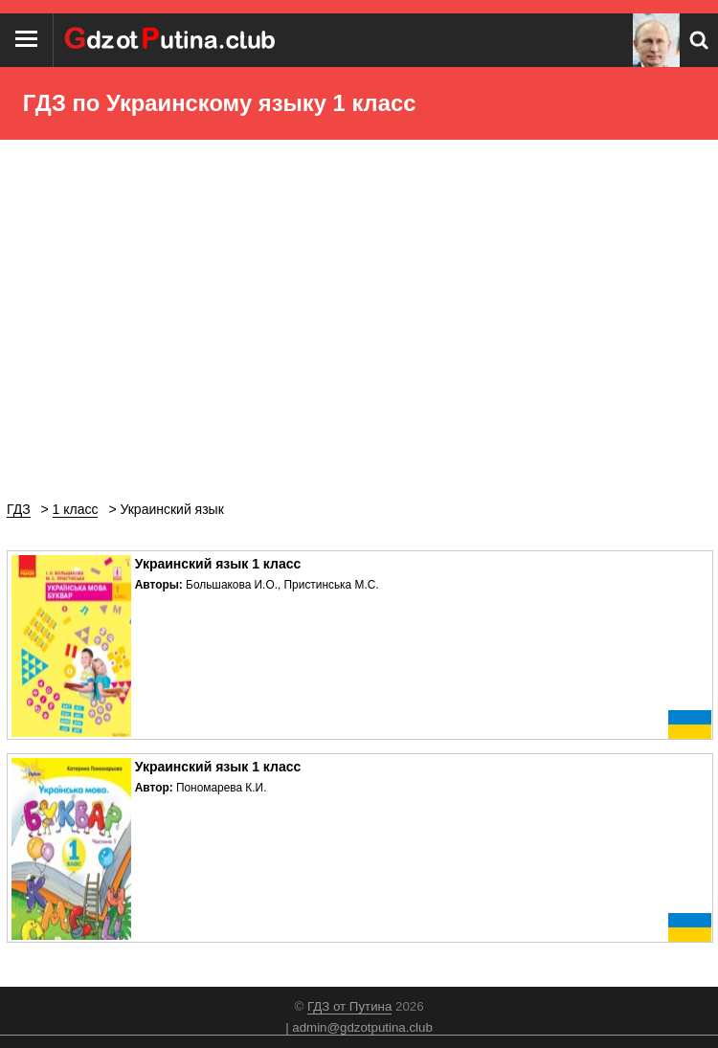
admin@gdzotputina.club (362, 1027)
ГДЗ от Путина (349, 1006)
